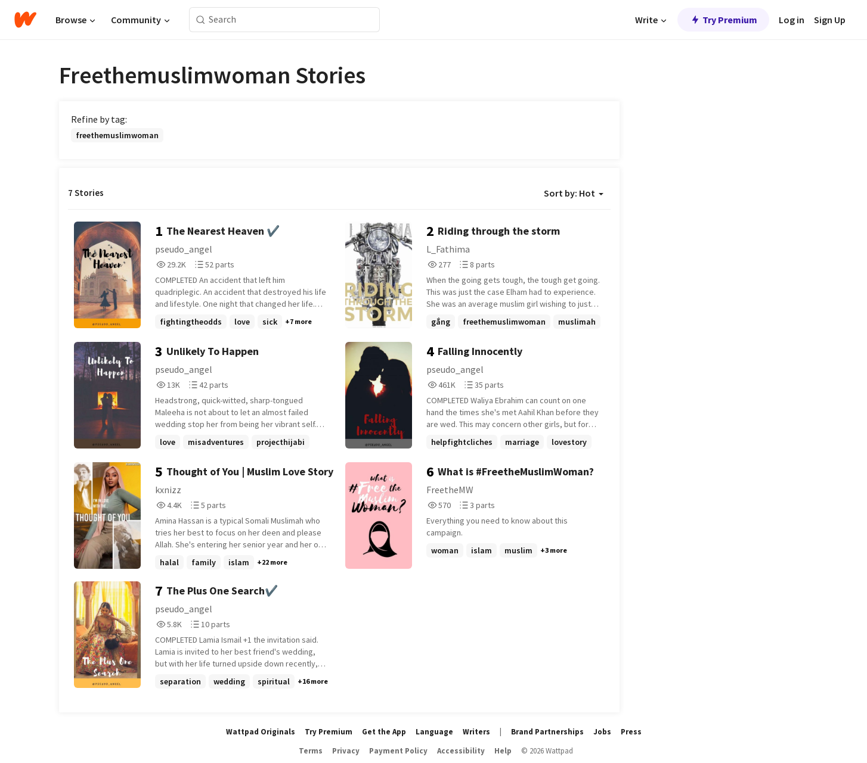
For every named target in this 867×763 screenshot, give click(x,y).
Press (631, 732)
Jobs (602, 732)
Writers (476, 732)
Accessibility (461, 751)
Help (503, 751)
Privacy (346, 751)
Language (434, 732)
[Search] (200, 20)
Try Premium (723, 20)
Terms (311, 751)
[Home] (25, 19)
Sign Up (830, 20)
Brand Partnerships (547, 732)
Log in (791, 20)
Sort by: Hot (573, 193)
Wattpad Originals (260, 732)
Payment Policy (398, 751)
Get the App (384, 732)
